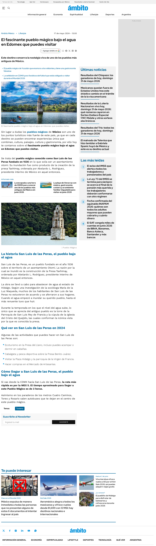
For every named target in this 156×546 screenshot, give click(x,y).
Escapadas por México (61, 2)
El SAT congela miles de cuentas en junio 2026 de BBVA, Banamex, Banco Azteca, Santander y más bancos (100, 230)
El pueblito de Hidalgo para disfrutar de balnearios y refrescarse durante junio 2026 (106, 500)
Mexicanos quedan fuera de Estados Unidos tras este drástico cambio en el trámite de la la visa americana (97, 92)
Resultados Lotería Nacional (84, 2)
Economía (58, 14)
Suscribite (63, 422)
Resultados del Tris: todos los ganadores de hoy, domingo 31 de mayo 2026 (97, 130)
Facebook (9, 531)
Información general (37, 14)
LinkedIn (22, 531)
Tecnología (21, 2)
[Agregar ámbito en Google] (50, 51)
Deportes (110, 14)
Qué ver (120, 540)
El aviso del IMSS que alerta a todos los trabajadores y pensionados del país (99, 170)
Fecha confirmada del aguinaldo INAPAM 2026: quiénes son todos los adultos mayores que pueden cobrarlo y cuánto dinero (99, 209)
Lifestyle (94, 14)
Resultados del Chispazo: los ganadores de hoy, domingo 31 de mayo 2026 (97, 78)
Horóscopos (44, 2)
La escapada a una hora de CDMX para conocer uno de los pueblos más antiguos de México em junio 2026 (25, 187)
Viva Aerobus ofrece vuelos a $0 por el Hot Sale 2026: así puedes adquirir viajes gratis (106, 483)
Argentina (126, 14)
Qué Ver (32, 2)
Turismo (19, 408)
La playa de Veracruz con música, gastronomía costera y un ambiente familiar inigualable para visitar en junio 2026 (64, 187)
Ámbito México (7, 33)
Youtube (29, 531)
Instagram (16, 531)
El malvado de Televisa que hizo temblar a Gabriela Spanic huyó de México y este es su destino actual (96, 145)
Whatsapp (35, 531)
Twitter (3, 531)
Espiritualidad (76, 14)
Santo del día (104, 2)
